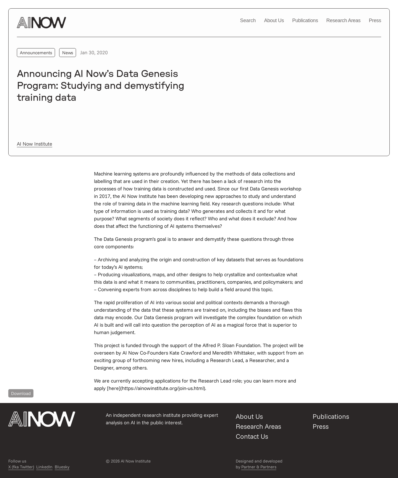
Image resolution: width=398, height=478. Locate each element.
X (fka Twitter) (21, 466)
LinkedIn (44, 466)
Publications (305, 20)
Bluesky (62, 466)
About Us (274, 20)
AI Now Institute (34, 144)
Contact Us (252, 436)
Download (21, 393)
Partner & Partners (258, 466)
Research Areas (343, 20)
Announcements (36, 52)
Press (375, 20)
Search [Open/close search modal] (248, 20)
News (67, 52)
